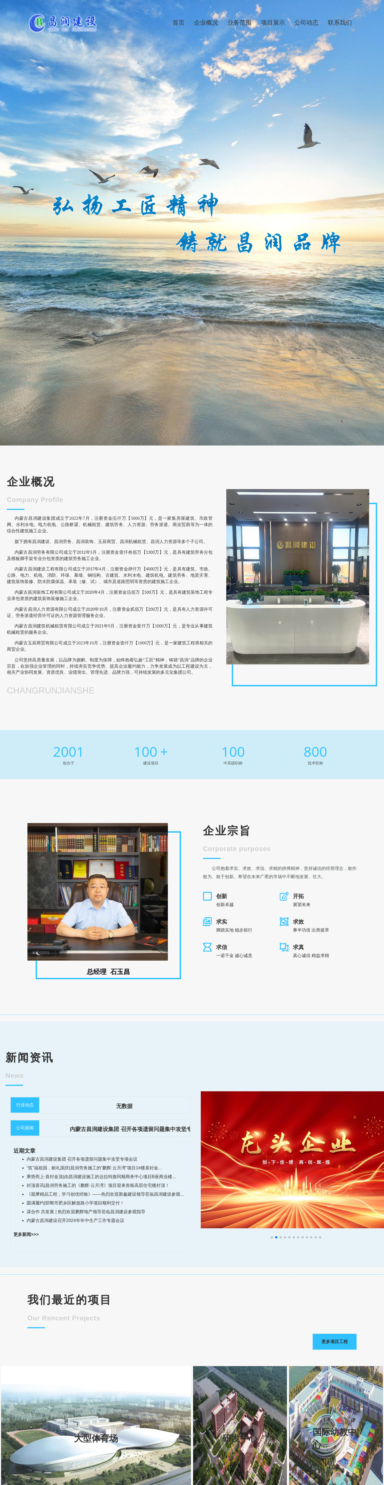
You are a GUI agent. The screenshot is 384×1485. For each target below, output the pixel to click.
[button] (272, 1237)
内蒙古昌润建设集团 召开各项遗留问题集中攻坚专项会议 (151, 1129)
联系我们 (340, 22)
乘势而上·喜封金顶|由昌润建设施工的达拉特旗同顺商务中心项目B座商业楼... (101, 1176)
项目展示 (273, 22)
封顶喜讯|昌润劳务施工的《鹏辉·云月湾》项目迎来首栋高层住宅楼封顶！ (98, 1185)
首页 (179, 22)
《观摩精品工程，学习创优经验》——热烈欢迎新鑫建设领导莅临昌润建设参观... (105, 1194)
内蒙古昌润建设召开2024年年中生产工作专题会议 (75, 1220)
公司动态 (306, 22)
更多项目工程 (334, 1341)
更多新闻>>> (26, 1234)
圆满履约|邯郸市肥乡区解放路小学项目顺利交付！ (75, 1203)
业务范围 (239, 22)
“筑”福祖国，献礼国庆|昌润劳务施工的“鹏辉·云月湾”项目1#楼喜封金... (94, 1168)
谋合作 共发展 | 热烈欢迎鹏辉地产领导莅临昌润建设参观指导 (86, 1211)
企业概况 (206, 22)
